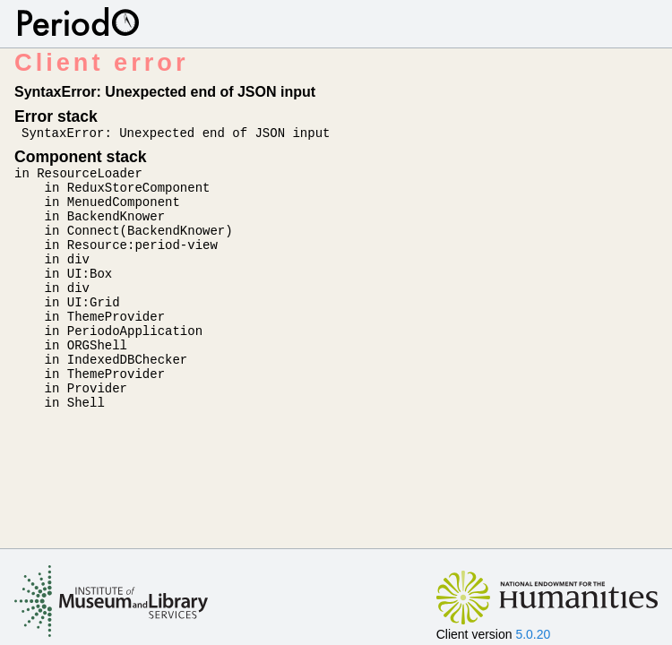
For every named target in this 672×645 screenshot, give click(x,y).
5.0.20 (532, 634)
